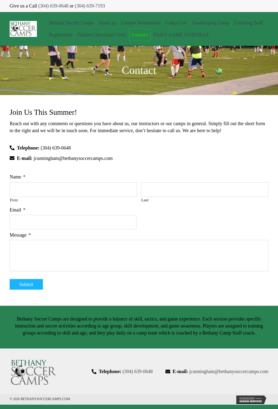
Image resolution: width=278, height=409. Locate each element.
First (14, 199)
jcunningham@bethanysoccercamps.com (73, 158)
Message (20, 232)
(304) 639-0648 (53, 5)
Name (18, 176)
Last (145, 199)
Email (18, 208)
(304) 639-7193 (90, 5)
